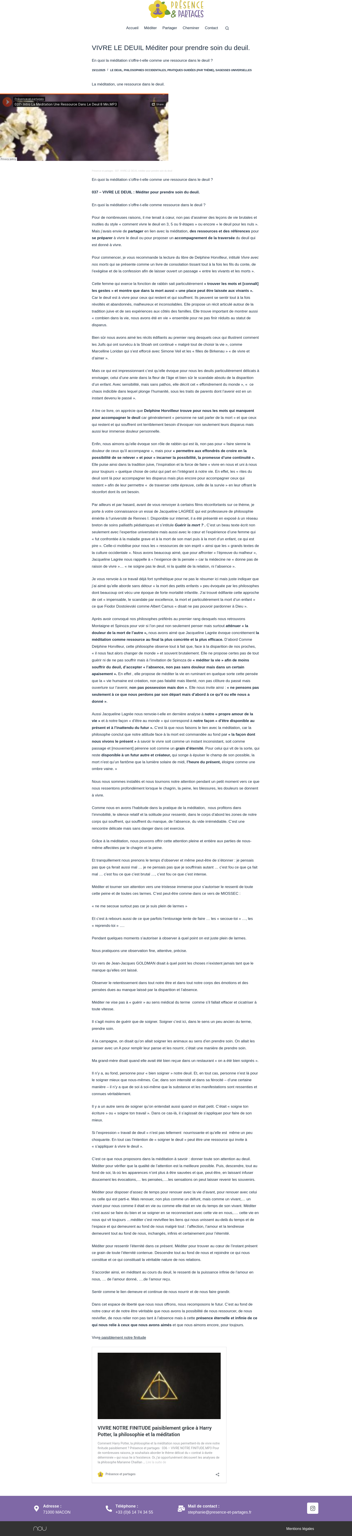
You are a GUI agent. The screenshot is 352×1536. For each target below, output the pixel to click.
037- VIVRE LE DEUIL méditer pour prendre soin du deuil (143, 171)
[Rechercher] (227, 28)
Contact (211, 28)
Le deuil (116, 70)
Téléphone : (127, 1506)
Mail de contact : (204, 1506)
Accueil (132, 28)
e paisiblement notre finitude (122, 1337)
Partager (170, 28)
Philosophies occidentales (145, 70)
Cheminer (191, 28)
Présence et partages (102, 171)
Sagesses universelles (234, 70)
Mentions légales (299, 1528)
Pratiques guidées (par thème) (190, 70)
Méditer (150, 28)
